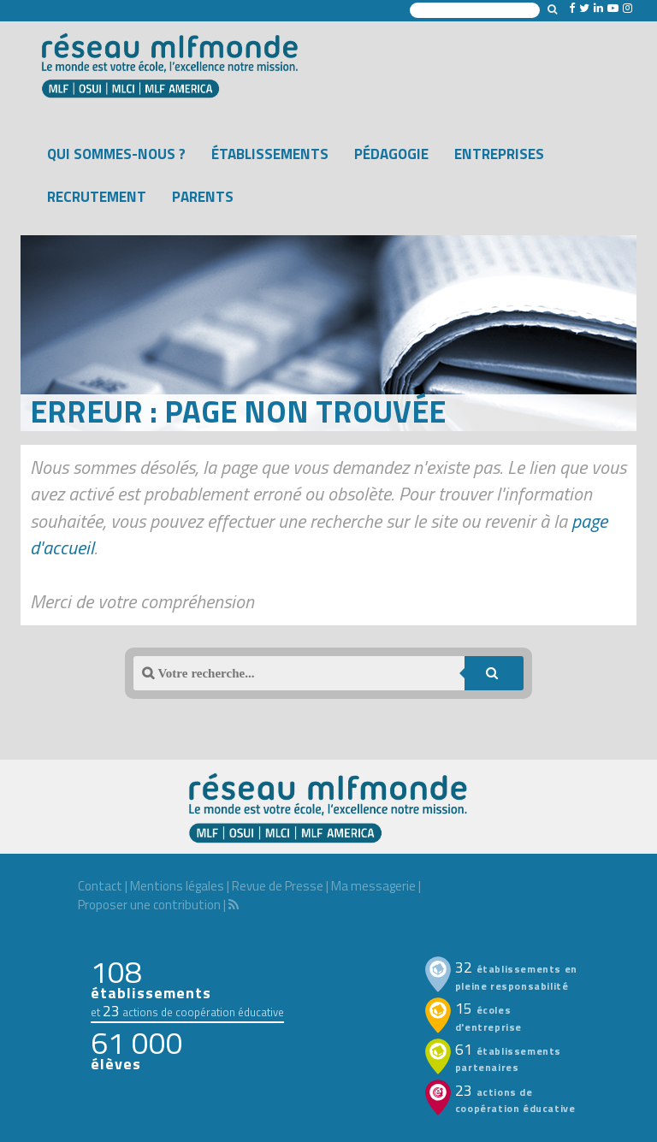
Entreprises (499, 154)
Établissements (269, 154)
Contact (100, 886)
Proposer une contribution (149, 904)
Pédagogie (391, 154)
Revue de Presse (277, 886)
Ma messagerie (373, 886)
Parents (203, 197)
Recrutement (96, 197)
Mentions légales (177, 886)
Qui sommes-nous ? (116, 154)
